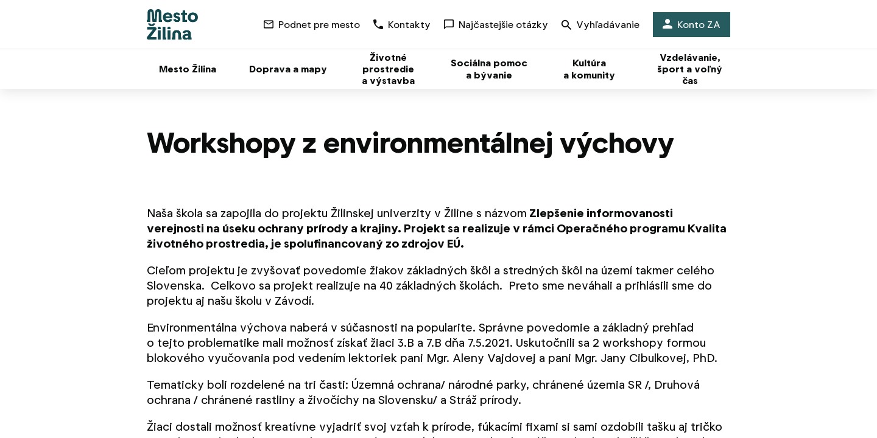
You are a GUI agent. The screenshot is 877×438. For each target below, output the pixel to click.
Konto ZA (691, 24)
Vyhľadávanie (600, 25)
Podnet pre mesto (312, 24)
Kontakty (402, 24)
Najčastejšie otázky (496, 24)
